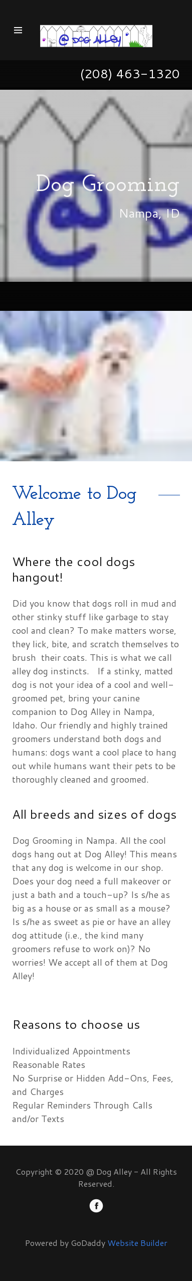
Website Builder (137, 1242)
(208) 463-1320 (130, 73)
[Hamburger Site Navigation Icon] (22, 30)
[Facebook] (96, 1207)
